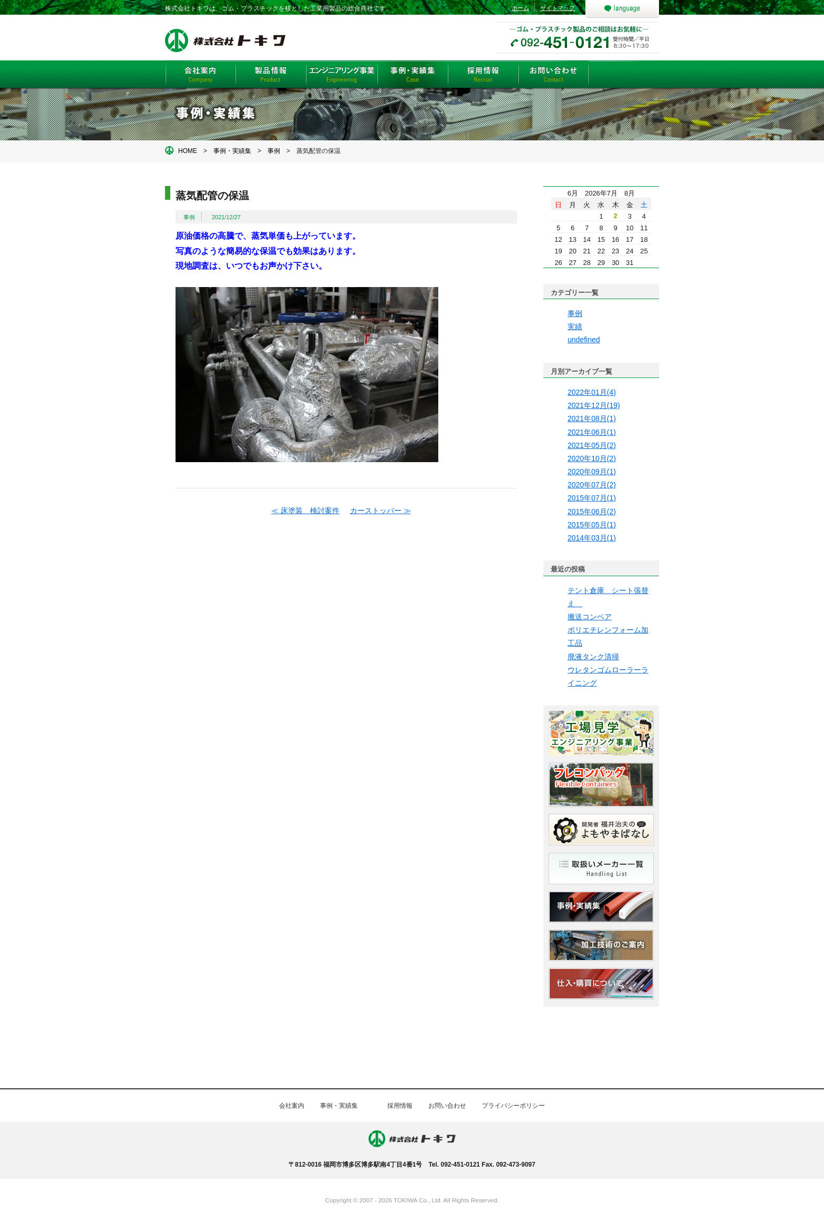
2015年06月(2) (592, 511)
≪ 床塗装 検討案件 (305, 510)
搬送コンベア (590, 616)
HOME (187, 151)
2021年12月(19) (594, 405)
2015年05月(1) (592, 524)
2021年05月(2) (592, 445)
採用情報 (400, 1105)
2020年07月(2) (592, 485)
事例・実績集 (232, 151)
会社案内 (291, 1105)
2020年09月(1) (592, 471)
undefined (584, 339)
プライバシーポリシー (513, 1105)
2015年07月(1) (592, 498)
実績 (575, 326)
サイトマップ (557, 8)
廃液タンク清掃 (593, 656)
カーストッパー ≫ (380, 510)
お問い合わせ (447, 1105)
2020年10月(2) (592, 458)
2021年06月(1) (592, 432)
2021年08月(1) (592, 418)
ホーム (520, 8)
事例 (273, 151)
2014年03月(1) (592, 538)
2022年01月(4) (592, 392)
